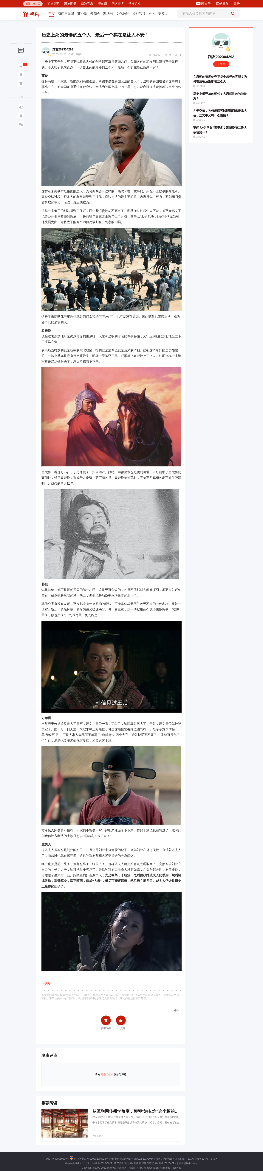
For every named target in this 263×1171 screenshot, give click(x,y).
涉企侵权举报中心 (188, 1163)
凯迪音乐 (87, 3)
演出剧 (102, 3)
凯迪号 (206, 4)
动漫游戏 (134, 3)
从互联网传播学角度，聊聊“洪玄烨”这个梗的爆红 (137, 1111)
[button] (33, 3)
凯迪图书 (70, 3)
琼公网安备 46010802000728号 (89, 1158)
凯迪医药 (53, 3)
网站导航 (222, 4)
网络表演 (118, 3)
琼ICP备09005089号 (57, 1158)
